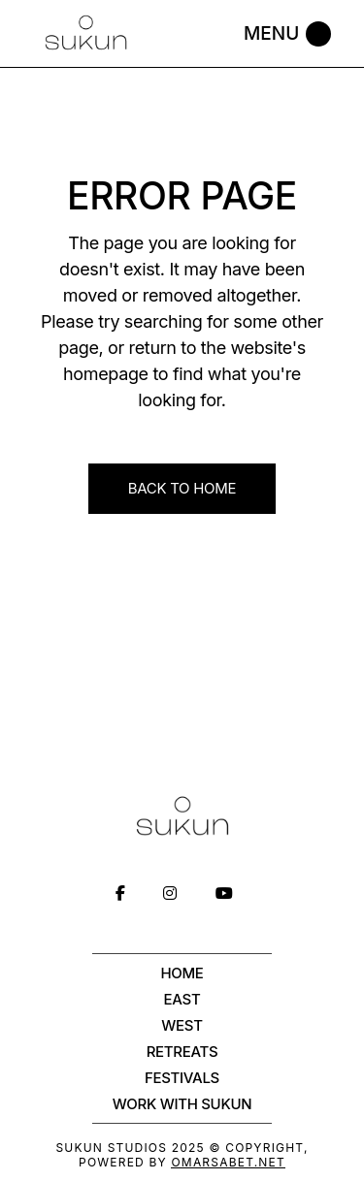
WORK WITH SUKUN (182, 1104)
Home (181, 973)
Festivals (182, 1078)
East (182, 999)
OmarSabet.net (227, 1162)
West (181, 1025)
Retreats (182, 1051)
